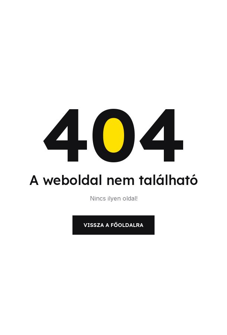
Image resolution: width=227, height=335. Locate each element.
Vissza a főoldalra (113, 225)
